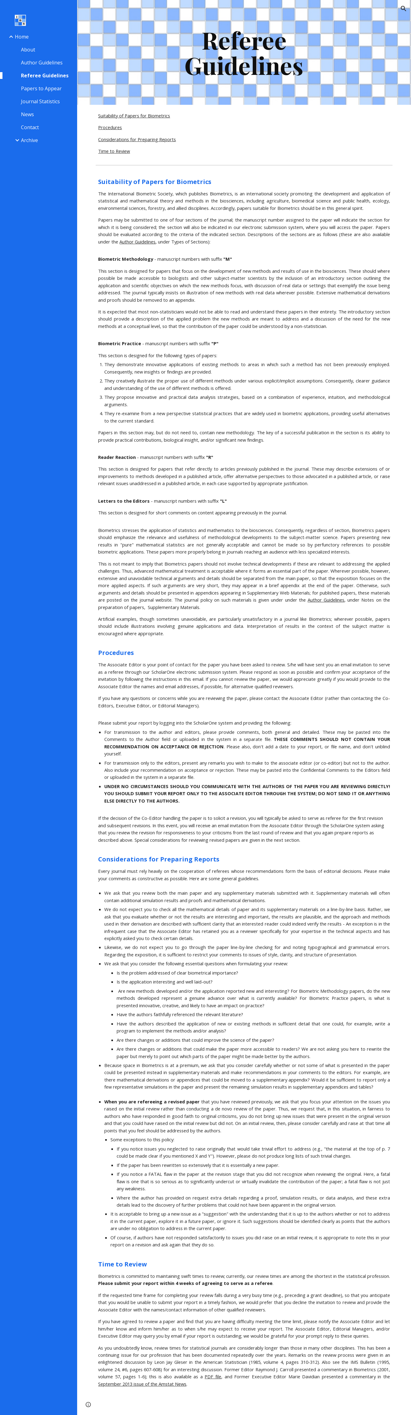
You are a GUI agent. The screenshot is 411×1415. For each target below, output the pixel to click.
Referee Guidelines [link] (44, 75)
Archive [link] (29, 140)
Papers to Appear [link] (41, 88)
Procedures (110, 127)
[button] (403, 8)
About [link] (28, 49)
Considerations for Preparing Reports (137, 139)
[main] (244, 52)
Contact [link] (30, 127)
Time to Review (114, 151)
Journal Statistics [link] (40, 101)
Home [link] (22, 36)
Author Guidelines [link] (42, 62)
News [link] (27, 114)
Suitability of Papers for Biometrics (134, 115)
